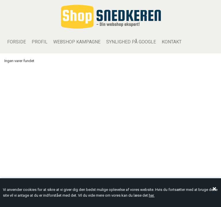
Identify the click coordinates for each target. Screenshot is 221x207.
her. (152, 195)
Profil (39, 42)
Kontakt (172, 42)
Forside (16, 42)
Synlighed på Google (131, 42)
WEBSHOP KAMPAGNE (76, 42)
